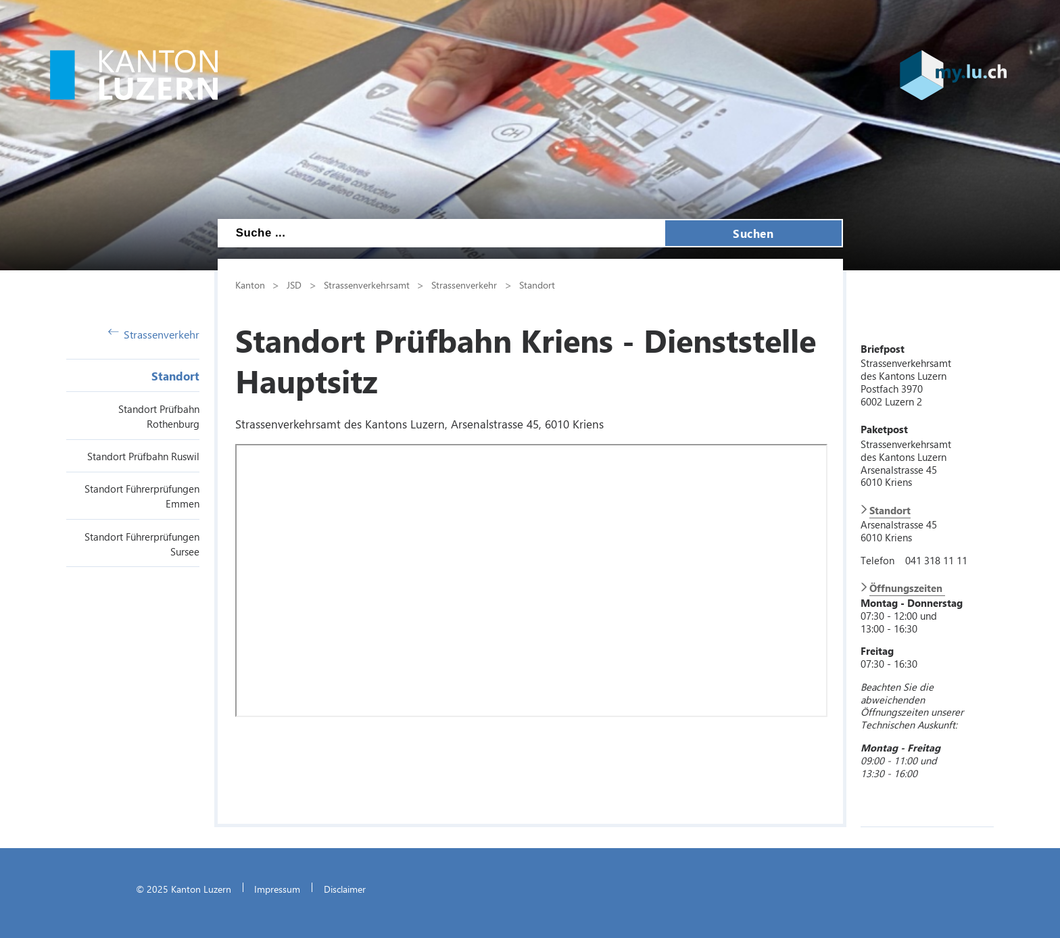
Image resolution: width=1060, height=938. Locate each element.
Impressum (277, 889)
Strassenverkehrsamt (367, 284)
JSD (294, 284)
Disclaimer (345, 889)
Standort (175, 375)
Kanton (250, 284)
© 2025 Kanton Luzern (183, 889)
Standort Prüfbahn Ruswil (143, 456)
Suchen (753, 233)
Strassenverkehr (154, 334)
